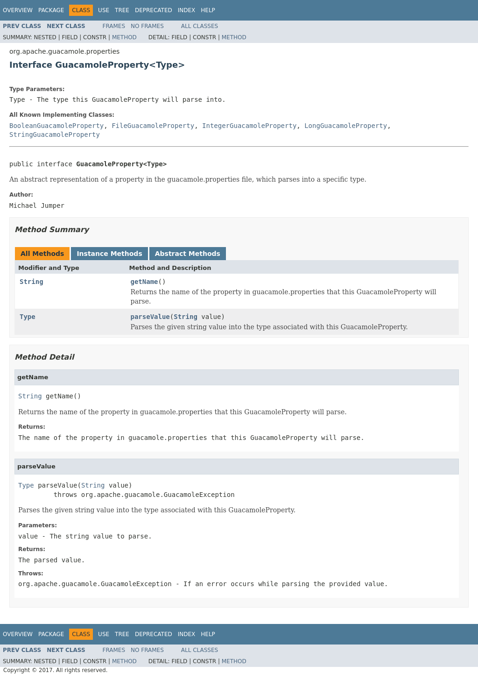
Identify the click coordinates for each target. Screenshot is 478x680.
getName (144, 281)
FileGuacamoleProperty (153, 125)
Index (187, 10)
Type (27, 316)
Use (103, 10)
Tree (122, 10)
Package (51, 10)
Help (208, 10)
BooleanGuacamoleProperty (56, 125)
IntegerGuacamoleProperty (249, 125)
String (31, 281)
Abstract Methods (187, 253)
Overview (18, 10)
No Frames (147, 26)
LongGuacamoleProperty (345, 125)
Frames (114, 26)
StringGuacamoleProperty (54, 134)
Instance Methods (109, 253)
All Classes (199, 26)
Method (124, 37)
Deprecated (153, 10)
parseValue (150, 316)
